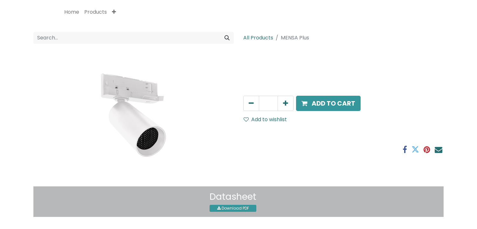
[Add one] (286, 103)
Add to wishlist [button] (265, 119)
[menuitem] (72, 12)
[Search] (227, 38)
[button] (114, 12)
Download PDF (233, 208)
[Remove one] (251, 103)
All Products (258, 37)
